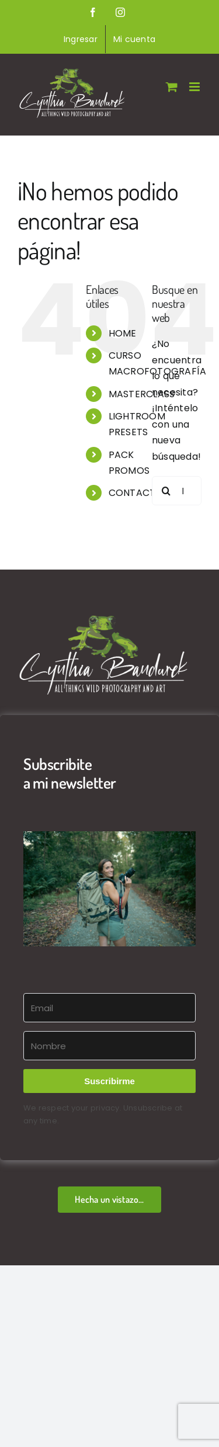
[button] (109, 888)
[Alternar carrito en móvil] (172, 87)
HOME (123, 333)
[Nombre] (109, 1045)
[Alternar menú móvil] (195, 87)
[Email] (109, 1007)
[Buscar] (166, 490)
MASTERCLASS (142, 394)
